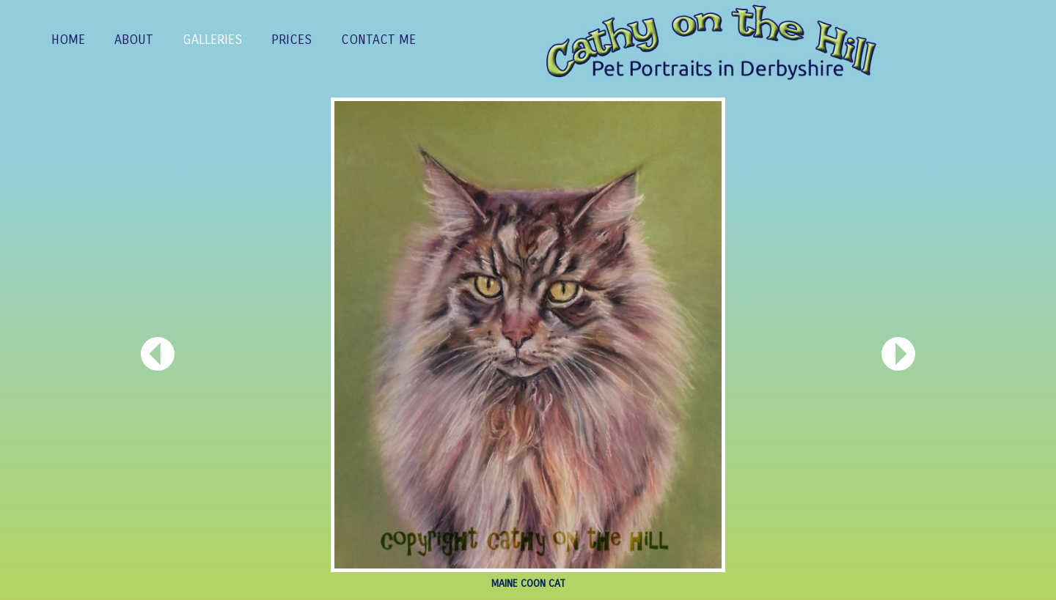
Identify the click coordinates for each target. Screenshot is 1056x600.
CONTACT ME (378, 40)
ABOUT (133, 40)
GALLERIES (212, 40)
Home (68, 40)
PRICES (291, 40)
